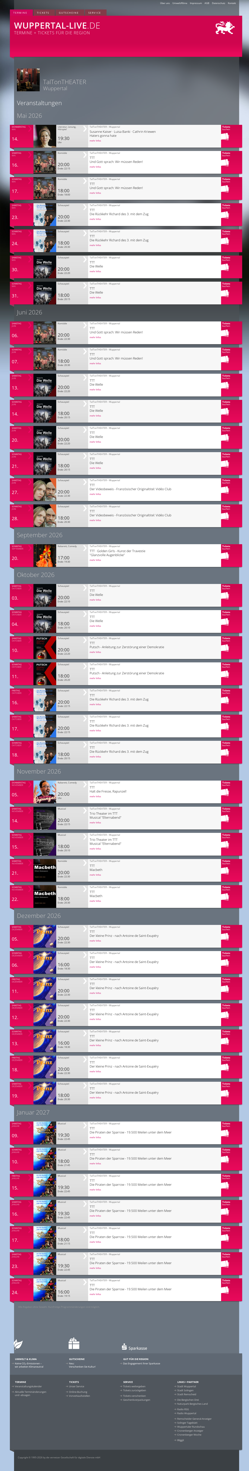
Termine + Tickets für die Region (78, 25)
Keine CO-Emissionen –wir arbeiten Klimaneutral (29, 1365)
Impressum (196, 3)
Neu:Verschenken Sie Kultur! (82, 1365)
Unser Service (76, 1386)
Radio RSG (183, 1409)
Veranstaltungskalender (28, 1386)
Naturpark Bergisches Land (192, 1403)
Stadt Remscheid (186, 1394)
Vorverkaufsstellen (79, 1396)
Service (94, 12)
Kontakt (232, 3)
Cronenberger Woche (189, 1434)
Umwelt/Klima (179, 3)
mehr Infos (95, 140)
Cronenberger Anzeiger (190, 1430)
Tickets (43, 12)
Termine (20, 12)
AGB (207, 3)
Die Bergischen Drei (188, 1399)
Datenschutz (218, 3)
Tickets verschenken (134, 1396)
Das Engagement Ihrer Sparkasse (141, 1363)
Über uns (165, 3)
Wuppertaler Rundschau (191, 1426)
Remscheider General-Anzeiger (194, 1418)
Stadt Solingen (185, 1390)
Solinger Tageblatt (187, 1422)
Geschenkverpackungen (136, 1399)
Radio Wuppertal (186, 1413)
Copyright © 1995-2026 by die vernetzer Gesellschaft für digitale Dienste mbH (59, 1457)
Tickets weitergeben (134, 1386)
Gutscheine (69, 12)
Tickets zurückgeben (134, 1390)
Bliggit (180, 1440)
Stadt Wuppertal (186, 1386)
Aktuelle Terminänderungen (30, 1393)
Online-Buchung (78, 1392)
